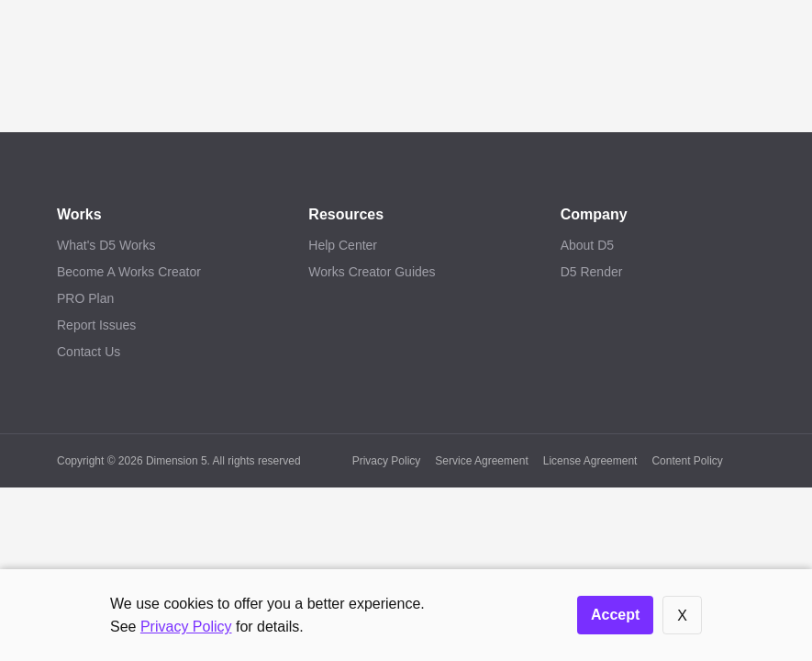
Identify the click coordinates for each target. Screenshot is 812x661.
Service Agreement (481, 460)
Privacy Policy (386, 460)
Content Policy (686, 460)
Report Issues (96, 325)
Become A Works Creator (129, 271)
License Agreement (590, 460)
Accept (615, 614)
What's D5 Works (106, 245)
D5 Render (592, 271)
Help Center (342, 245)
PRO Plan (85, 298)
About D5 (587, 245)
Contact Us (88, 351)
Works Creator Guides (371, 271)
